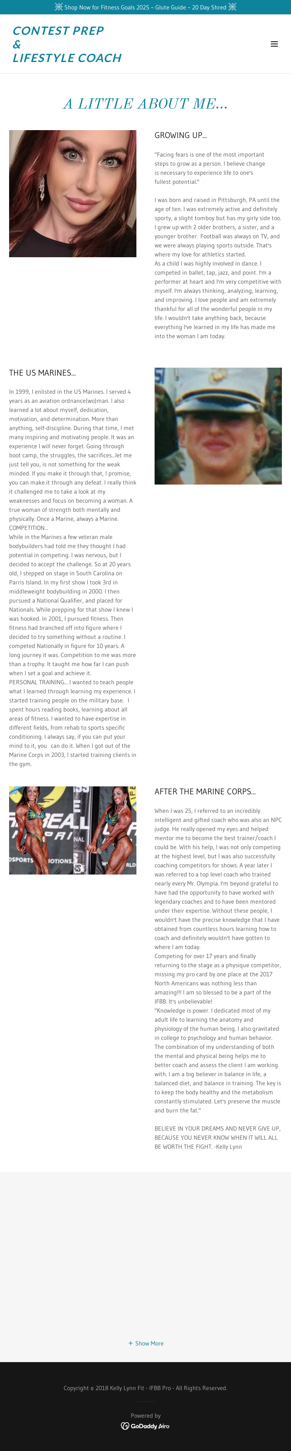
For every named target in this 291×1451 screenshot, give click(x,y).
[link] (66, 60)
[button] (274, 43)
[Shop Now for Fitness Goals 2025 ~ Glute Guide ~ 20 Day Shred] (145, 7)
